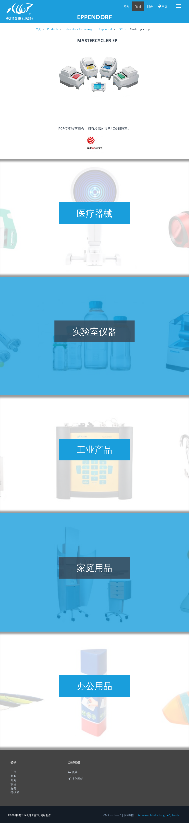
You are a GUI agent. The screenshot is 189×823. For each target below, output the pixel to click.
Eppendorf (105, 29)
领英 (73, 772)
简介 (126, 6)
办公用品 (94, 686)
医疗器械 (94, 213)
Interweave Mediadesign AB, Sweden (158, 815)
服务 (150, 6)
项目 (138, 6)
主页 (38, 29)
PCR (121, 29)
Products (52, 29)
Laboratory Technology (78, 29)
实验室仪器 (94, 331)
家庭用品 (94, 568)
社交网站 (75, 779)
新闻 (13, 776)
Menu (178, 6)
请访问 (15, 793)
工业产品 (94, 449)
